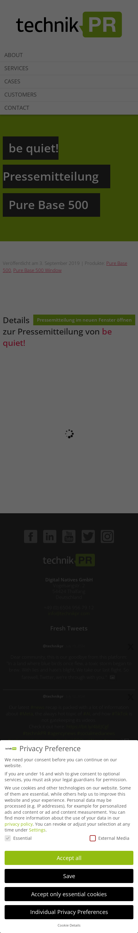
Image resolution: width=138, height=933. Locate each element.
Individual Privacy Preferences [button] (69, 912)
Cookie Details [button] (69, 925)
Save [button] (69, 876)
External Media (109, 838)
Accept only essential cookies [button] (69, 894)
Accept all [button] (69, 858)
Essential (18, 838)
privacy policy (19, 824)
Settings (37, 830)
